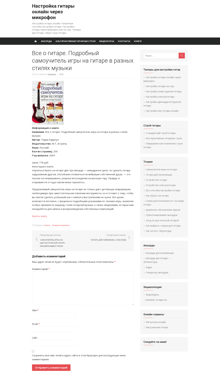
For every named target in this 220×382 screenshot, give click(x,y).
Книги (138, 41)
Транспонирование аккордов (161, 214)
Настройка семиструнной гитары (164, 91)
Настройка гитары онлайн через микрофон (53, 11)
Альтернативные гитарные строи (76, 41)
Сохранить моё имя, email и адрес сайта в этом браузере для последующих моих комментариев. (79, 357)
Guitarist (52, 74)
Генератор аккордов (157, 272)
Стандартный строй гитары (161, 133)
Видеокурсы (106, 41)
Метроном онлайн (156, 322)
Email (36, 323)
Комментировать (61, 225)
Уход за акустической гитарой (162, 220)
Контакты (124, 41)
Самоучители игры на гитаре (161, 169)
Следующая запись (108, 237)
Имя (35, 310)
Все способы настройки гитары (163, 190)
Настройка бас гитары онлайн (162, 110)
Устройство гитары (156, 179)
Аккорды (46, 41)
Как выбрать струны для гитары (163, 225)
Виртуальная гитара (157, 327)
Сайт (34, 337)
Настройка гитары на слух (160, 86)
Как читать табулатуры (158, 230)
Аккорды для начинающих (160, 252)
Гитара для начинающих (159, 174)
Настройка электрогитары (160, 96)
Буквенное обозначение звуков (163, 209)
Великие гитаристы (156, 299)
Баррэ (149, 267)
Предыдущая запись (60, 240)
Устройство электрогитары (161, 185)
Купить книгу (39, 216)
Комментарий (41, 268)
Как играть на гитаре (157, 195)
